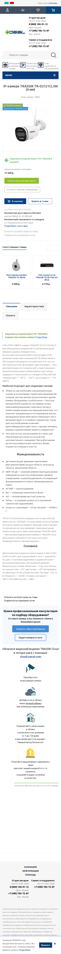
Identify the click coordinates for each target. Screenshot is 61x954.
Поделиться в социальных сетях (19, 235)
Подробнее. (25, 950)
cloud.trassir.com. (31, 656)
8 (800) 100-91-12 (38, 24)
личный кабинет (34, 703)
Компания (30, 867)
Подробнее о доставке (16, 226)
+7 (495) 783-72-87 (39, 30)
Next (55, 248)
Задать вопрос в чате (30, 637)
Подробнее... (42, 337)
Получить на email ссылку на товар (21, 231)
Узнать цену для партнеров (21, 181)
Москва (53, 3)
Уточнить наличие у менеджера (22, 189)
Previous (50, 248)
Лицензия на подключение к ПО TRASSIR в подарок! (31, 160)
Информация (30, 871)
